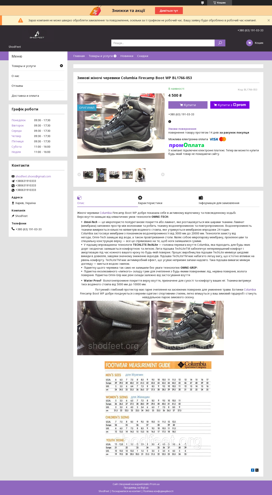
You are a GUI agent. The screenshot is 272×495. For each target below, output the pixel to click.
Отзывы (17, 86)
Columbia (106, 213)
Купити (190, 105)
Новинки (126, 56)
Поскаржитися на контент (126, 491)
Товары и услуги (101, 56)
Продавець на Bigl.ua (136, 487)
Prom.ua (155, 484)
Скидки (142, 56)
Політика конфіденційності (158, 491)
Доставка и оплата (25, 96)
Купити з (232, 105)
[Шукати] (220, 43)
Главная (79, 56)
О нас (15, 76)
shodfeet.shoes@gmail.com (33, 176)
